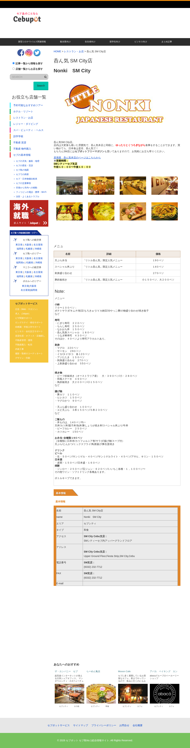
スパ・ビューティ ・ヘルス (28, 130)
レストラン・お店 (74, 51)
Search (41, 85)
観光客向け (65, 41)
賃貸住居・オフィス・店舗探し (30, 336)
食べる (99, 34)
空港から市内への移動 (26, 187)
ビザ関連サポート (23, 318)
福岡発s (20, 262)
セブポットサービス (58, 725)
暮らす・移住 (20, 34)
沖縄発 (37, 248)
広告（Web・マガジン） (27, 309)
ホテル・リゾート (23, 111)
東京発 (18, 244)
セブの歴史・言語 (24, 165)
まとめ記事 (166, 41)
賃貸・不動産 (40, 34)
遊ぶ (153, 34)
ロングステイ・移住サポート (29, 322)
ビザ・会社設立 (80, 34)
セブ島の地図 (22, 170)
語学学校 (18, 136)
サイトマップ (80, 725)
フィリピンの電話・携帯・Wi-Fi (31, 192)
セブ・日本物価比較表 (26, 179)
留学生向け (115, 41)
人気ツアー (135, 34)
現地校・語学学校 (60, 34)
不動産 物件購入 (22, 148)
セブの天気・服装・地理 (27, 161)
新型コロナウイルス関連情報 (32, 41)
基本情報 (61, 493)
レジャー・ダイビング (25, 123)
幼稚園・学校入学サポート (28, 327)
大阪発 (27, 244)
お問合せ (124, 725)
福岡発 (20, 248)
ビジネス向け (140, 41)
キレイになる (117, 34)
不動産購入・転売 (23, 344)
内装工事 (19, 349)
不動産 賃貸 (19, 142)
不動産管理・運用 (23, 340)
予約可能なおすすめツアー (28, 105)
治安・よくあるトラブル (27, 196)
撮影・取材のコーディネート (29, 353)
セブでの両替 (22, 174)
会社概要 (138, 725)
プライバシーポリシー (103, 725)
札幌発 (29, 248)
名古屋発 (38, 244)
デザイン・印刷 (22, 358)
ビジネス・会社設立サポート (29, 331)
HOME (57, 51)
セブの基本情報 (22, 154)
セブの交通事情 (23, 183)
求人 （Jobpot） (23, 313)
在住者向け (90, 41)
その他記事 (171, 34)
